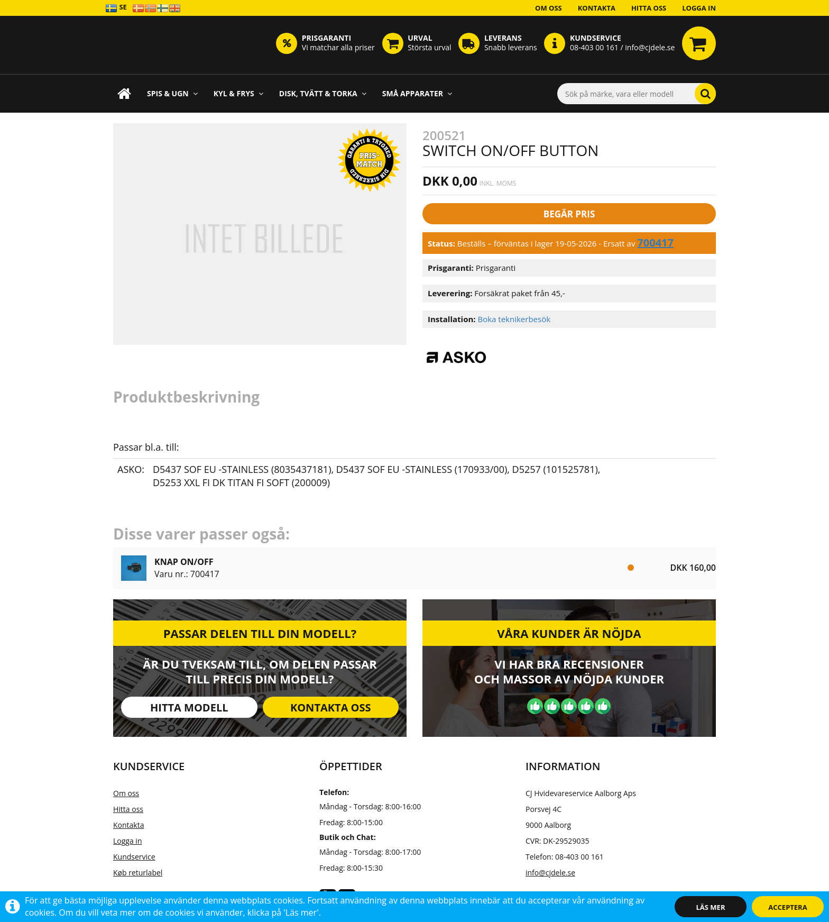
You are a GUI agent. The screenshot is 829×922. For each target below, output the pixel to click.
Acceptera (787, 907)
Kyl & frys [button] (238, 93)
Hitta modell (189, 707)
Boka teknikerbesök (513, 319)
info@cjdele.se (550, 873)
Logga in (699, 8)
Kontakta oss (330, 707)
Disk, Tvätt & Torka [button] (322, 93)
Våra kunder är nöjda (569, 633)
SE (116, 7)
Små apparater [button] (417, 93)
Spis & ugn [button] (172, 93)
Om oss (548, 8)
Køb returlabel (137, 873)
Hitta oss (648, 8)
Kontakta (596, 8)
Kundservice (134, 857)
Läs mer (710, 907)
